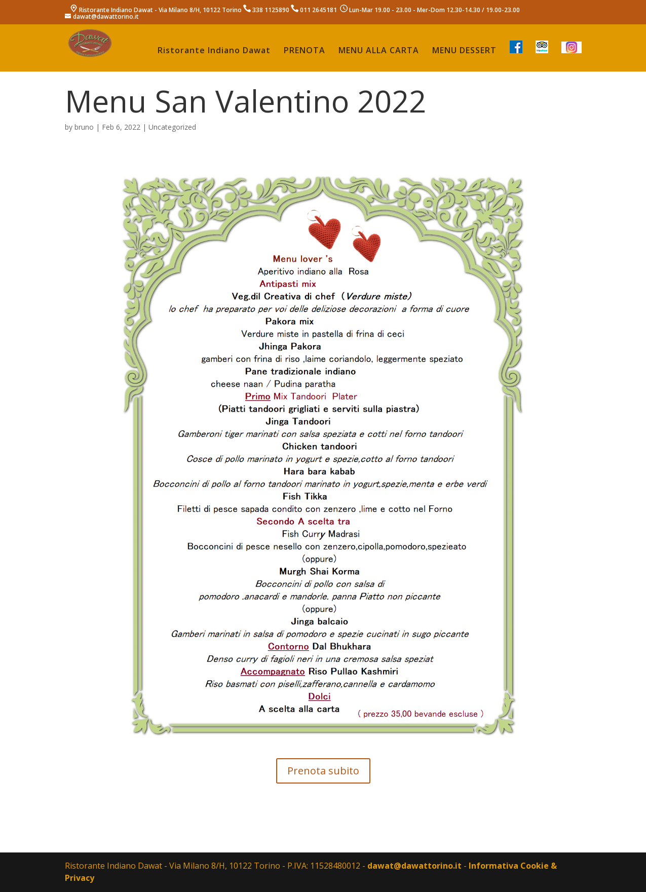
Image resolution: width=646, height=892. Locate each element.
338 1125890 (270, 10)
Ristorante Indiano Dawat (214, 51)
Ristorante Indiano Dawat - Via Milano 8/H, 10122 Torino (160, 10)
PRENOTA (304, 51)
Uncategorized (172, 127)
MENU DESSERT (464, 51)
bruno (84, 127)
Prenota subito (323, 770)
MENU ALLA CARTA (378, 51)
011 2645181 (318, 10)
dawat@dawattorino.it (414, 865)
